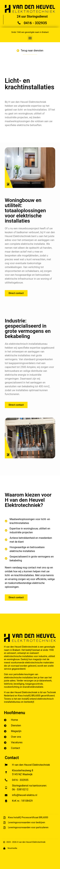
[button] (30, 38)
